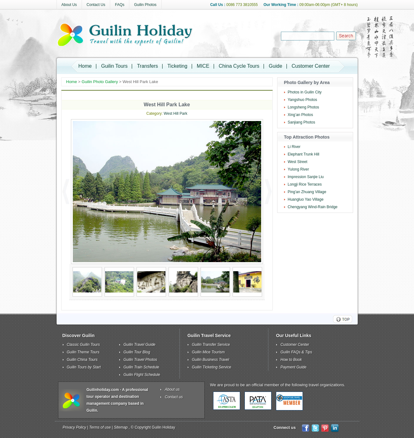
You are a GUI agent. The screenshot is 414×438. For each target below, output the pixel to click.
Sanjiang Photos (301, 122)
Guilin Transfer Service (211, 344)
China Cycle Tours (239, 66)
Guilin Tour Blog (136, 352)
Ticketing (177, 66)
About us (172, 389)
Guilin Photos (145, 5)
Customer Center (311, 66)
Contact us (174, 397)
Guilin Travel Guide (139, 344)
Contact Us (96, 5)
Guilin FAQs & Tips (296, 352)
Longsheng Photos (303, 107)
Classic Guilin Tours (83, 344)
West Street (297, 162)
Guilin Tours (114, 66)
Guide (275, 66)
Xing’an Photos (300, 115)
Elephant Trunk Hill (304, 154)
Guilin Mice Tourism (208, 352)
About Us (69, 5)
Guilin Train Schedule (141, 367)
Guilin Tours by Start (84, 367)
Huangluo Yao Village (306, 199)
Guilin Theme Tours (83, 352)
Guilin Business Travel (210, 359)
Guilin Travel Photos (140, 359)
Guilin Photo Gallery (100, 81)
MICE (203, 66)
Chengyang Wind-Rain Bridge (313, 207)
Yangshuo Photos (302, 100)
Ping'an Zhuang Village (307, 192)
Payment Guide (293, 367)
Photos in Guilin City (305, 92)
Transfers (147, 66)
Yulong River (298, 169)
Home (85, 66)
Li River (294, 147)
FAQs (119, 5)
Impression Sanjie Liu (306, 177)
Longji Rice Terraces (305, 184)
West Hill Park (175, 113)
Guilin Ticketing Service (211, 367)
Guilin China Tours (82, 359)
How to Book (291, 359)
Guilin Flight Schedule (141, 374)
